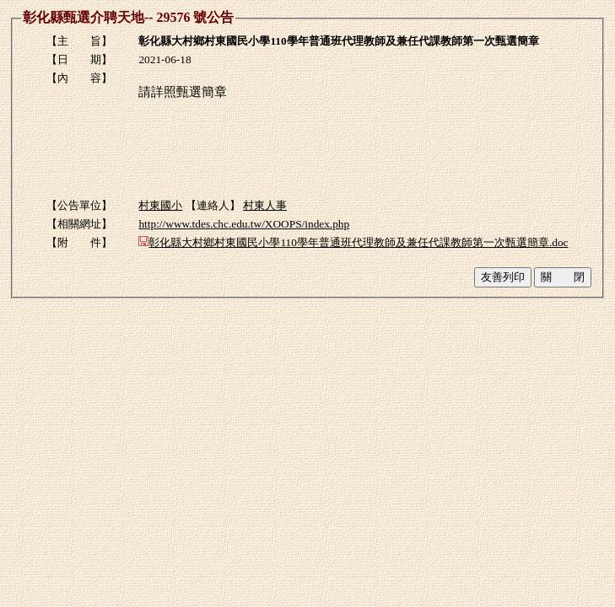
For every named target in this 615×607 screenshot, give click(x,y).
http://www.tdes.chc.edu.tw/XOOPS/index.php (243, 224)
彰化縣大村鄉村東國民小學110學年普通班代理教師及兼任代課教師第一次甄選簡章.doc (353, 242)
